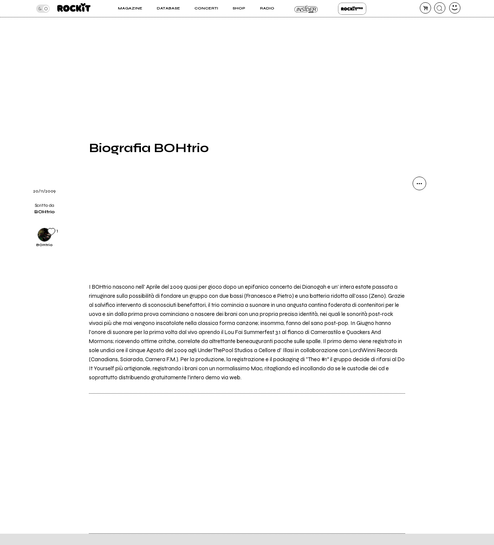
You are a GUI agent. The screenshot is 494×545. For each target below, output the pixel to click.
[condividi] (419, 183)
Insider (306, 8)
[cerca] (439, 8)
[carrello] (425, 8)
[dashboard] (454, 8)
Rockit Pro (352, 9)
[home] (73, 8)
